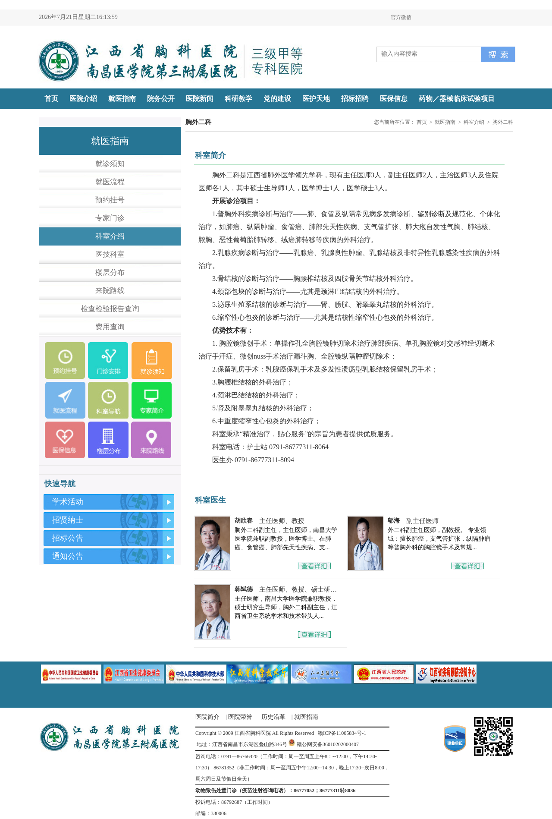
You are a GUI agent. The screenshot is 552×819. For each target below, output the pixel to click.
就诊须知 (110, 164)
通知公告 (67, 556)
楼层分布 (110, 272)
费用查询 (110, 327)
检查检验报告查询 (110, 309)
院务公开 (161, 98)
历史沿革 (273, 717)
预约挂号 (110, 200)
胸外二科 (502, 122)
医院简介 (207, 717)
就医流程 (110, 182)
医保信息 (394, 98)
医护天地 (316, 98)
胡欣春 (244, 520)
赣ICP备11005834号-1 (342, 733)
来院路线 (110, 291)
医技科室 (110, 254)
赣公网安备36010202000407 (328, 744)
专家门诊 (110, 218)
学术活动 (67, 502)
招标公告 (67, 538)
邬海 (394, 520)
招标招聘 (355, 98)
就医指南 (122, 98)
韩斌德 (244, 589)
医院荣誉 (240, 717)
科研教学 (238, 98)
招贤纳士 (67, 520)
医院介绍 (83, 98)
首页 (51, 98)
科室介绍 (110, 236)
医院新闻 (199, 98)
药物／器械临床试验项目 (457, 98)
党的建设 (277, 98)
